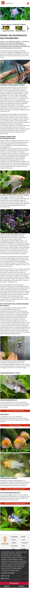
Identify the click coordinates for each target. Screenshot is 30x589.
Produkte (13, 539)
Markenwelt (14, 542)
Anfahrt (23, 545)
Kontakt (23, 539)
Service (13, 548)
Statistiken (5, 578)
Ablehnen (21, 586)
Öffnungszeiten (25, 542)
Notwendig (5, 576)
